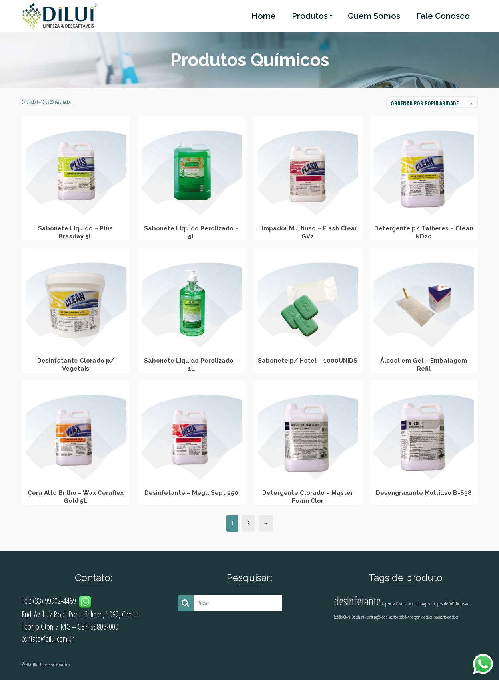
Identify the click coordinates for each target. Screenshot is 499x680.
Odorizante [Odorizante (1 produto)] (359, 617)
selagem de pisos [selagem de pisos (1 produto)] (421, 617)
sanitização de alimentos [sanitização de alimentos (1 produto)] (382, 617)
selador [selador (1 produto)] (404, 617)
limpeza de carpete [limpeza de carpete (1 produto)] (419, 604)
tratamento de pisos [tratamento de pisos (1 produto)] (446, 617)
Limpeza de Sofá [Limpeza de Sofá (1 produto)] (443, 604)
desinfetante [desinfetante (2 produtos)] (357, 601)
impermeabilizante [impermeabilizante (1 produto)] (393, 604)
